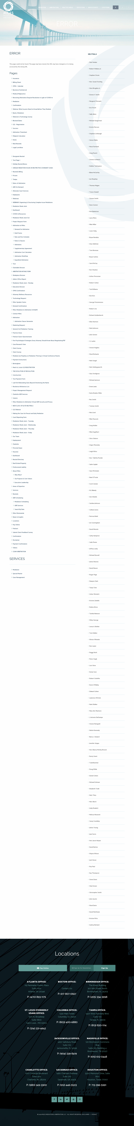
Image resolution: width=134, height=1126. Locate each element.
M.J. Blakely (92, 490)
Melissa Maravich (94, 814)
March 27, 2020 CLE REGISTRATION (24, 367)
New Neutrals (17, 144)
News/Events (92, 7)
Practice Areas (66, 7)
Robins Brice (93, 607)
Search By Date (19, 509)
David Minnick (93, 529)
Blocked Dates (17, 120)
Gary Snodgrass (94, 373)
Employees (16, 195)
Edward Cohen (94, 691)
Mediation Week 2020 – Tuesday (23, 421)
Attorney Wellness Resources (22, 294)
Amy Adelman (93, 244)
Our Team (16, 436)
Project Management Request (22, 390)
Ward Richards (94, 354)
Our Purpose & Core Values (23, 478)
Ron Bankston (94, 211)
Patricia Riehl (93, 516)
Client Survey (17, 348)
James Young (93, 827)
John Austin (93, 899)
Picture (15, 175)
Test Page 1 (16, 160)
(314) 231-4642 (38, 1028)
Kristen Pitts (93, 918)
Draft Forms (18, 233)
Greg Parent (93, 153)
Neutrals (15, 494)
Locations (105, 7)
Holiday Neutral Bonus (20, 164)
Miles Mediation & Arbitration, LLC (54, 1114)
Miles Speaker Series (19, 302)
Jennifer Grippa (94, 743)
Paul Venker (93, 62)
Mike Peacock (93, 419)
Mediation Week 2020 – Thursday (23, 429)
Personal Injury (17, 448)
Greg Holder (93, 425)
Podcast (15, 528)
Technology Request (19, 298)
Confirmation (17, 105)
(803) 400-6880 (68, 1022)
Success (15, 128)
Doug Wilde (93, 769)
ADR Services (19, 505)
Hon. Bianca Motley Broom (98, 750)
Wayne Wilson (94, 853)
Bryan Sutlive (93, 257)
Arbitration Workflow (21, 256)
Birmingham (16, 363)
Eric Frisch (92, 108)
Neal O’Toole (93, 477)
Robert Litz (93, 309)
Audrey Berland (94, 925)
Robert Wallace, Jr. (95, 69)
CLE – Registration (18, 124)
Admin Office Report (19, 279)
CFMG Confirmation (19, 290)
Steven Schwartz (94, 159)
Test (14, 264)
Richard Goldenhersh (96, 315)
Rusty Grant (93, 756)
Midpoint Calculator (19, 136)
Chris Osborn (93, 438)
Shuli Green (93, 886)
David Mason (93, 568)
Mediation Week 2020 (20, 206)
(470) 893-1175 (38, 997)
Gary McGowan (94, 471)
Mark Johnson (93, 328)
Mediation (41, 7)
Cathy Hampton (94, 536)
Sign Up (104, 968)
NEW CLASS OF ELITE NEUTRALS (23, 406)
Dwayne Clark (93, 581)
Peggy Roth (93, 652)
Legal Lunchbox (44, 149)
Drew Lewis (93, 386)
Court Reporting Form (19, 417)
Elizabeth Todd (94, 789)
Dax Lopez (92, 646)
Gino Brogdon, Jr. (94, 88)
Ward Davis (93, 905)
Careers (15, 398)
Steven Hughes (94, 347)
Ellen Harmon (93, 322)
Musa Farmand (94, 146)
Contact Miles (17, 314)
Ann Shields (93, 497)
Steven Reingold (94, 724)
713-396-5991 (99, 1085)
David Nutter (93, 847)
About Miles (16, 471)
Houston (15, 452)
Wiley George (93, 620)
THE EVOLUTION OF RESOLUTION (23, 371)
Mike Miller (92, 224)
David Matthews (94, 912)
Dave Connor (93, 205)
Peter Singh (93, 659)
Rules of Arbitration (19, 183)
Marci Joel (92, 412)
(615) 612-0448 (99, 1057)
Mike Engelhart (94, 432)
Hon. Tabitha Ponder (96, 458)
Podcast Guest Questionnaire (22, 337)
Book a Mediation (18, 113)
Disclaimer (16, 540)
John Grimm (93, 335)
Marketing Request (19, 325)
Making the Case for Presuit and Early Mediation (28, 413)
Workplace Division (19, 275)
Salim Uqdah (93, 464)
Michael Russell (94, 555)
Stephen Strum (94, 75)
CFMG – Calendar (18, 86)
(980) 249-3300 (38, 1085)
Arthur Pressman (94, 276)
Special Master (17, 573)
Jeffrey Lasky (93, 549)
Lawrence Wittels (95, 698)
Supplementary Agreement (23, 248)
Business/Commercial (20, 90)
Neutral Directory (18, 459)
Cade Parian (93, 542)
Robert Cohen (94, 283)
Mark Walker (93, 704)
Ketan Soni (93, 672)
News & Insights (18, 517)
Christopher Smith (95, 892)
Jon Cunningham (94, 523)
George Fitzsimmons (96, 302)
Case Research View (19, 344)
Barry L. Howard (94, 737)
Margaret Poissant (95, 101)
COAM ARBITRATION (19, 551)
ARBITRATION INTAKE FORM (22, 271)
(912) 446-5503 (68, 1085)
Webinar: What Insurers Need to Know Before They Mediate (32, 109)
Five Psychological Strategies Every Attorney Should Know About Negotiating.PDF (39, 340)
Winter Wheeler (94, 639)
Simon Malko (93, 140)
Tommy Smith (94, 406)
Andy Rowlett (93, 808)
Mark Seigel (93, 360)
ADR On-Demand (18, 187)
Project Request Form (19, 221)
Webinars (16, 198)
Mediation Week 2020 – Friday (22, 432)
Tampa (15, 179)
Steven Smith (93, 198)
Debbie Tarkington (95, 166)
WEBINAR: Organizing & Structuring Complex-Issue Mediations (33, 202)
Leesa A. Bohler (94, 626)
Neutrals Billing (18, 172)
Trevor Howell (94, 192)
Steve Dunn (93, 879)
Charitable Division (19, 267)
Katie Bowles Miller (95, 393)
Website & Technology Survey (22, 117)
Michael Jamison (94, 380)
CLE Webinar (17, 409)
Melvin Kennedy (94, 730)
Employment (17, 440)
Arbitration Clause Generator (24, 321)
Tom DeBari (93, 633)
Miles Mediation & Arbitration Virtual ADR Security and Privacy (32, 402)
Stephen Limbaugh (95, 133)
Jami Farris (92, 834)
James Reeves (93, 562)
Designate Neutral (18, 156)
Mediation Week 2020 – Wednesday (24, 425)
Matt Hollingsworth (95, 367)
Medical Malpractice (19, 94)
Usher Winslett (94, 594)
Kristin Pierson (94, 127)
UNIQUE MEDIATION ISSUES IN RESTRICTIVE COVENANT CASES (33, 168)
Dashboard (16, 210)
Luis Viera (92, 665)
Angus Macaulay (94, 445)
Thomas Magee (94, 185)
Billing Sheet (17, 82)
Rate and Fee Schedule (22, 237)
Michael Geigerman (95, 120)
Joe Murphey (93, 179)
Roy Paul (92, 866)
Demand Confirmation (20, 306)
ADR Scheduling (18, 498)
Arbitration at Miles (19, 225)
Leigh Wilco (93, 451)
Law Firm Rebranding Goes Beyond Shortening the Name (31, 383)
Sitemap (94, 1114)
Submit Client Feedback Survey (23, 532)
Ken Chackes (93, 270)
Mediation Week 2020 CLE (21, 218)
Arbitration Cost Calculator (23, 252)
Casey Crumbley (94, 821)
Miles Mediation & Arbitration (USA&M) (25, 310)
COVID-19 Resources (19, 214)
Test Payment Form (19, 379)
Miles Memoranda (18, 513)
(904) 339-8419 (68, 1053)
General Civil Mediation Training (23, 329)
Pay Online (16, 525)
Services (15, 490)
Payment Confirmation (20, 544)
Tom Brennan (93, 250)
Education (80, 7)
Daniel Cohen (93, 776)
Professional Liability (19, 467)
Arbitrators (18, 244)
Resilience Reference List (21, 386)
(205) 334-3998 (98, 997)
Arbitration (53, 7)
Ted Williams (93, 289)
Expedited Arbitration (21, 260)
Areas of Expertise (19, 486)
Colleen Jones (93, 510)
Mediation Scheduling (22, 502)
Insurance (16, 78)
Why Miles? (18, 475)
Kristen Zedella (94, 600)
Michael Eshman (94, 782)
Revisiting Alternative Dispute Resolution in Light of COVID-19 (33, 97)
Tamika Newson (94, 613)
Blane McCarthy (94, 172)
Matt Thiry (92, 795)
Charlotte (16, 444)
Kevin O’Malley (94, 685)
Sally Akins (92, 114)
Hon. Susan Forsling (95, 82)
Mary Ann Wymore (95, 711)
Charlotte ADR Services (20, 394)
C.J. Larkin (92, 341)
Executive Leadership (21, 482)
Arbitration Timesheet (20, 132)
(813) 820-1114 (99, 1025)
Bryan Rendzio (94, 237)
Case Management (19, 577)
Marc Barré (92, 802)
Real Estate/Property (19, 463)
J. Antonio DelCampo (96, 717)
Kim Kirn (92, 296)
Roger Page (93, 575)
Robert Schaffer (94, 678)
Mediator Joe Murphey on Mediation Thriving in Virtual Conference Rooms (36, 356)
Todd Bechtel (93, 763)
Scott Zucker (93, 484)
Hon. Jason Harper (95, 840)
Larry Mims (92, 218)
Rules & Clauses (20, 241)
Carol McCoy (93, 263)
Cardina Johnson (94, 503)
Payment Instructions (20, 360)
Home (15, 140)
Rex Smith (92, 399)
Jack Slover (92, 860)
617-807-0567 (68, 994)
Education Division (19, 287)
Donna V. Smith (94, 95)
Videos (15, 548)
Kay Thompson (94, 873)
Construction (17, 375)
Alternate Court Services (20, 191)
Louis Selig (92, 231)
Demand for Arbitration (22, 229)
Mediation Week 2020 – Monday (23, 283)
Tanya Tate (93, 587)
